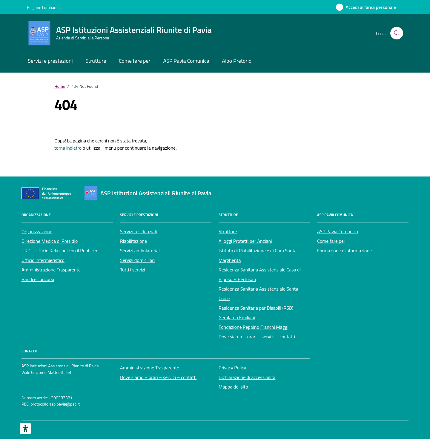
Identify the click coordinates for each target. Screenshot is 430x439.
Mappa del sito (233, 386)
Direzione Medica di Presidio (50, 241)
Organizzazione (37, 231)
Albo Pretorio (236, 61)
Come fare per (134, 61)
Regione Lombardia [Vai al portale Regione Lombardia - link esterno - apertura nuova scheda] (44, 7)
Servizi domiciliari (137, 260)
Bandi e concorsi (38, 279)
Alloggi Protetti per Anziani (245, 241)
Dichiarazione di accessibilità (247, 377)
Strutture (95, 61)
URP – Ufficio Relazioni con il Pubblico (59, 250)
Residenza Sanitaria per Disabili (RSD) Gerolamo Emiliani (256, 312)
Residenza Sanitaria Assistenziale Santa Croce (258, 293)
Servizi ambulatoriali (140, 250)
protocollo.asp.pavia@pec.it (55, 404)
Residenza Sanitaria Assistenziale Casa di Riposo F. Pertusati (260, 274)
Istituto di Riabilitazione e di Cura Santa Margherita (258, 255)
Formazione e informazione (344, 250)
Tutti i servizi (132, 269)
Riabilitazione (133, 241)
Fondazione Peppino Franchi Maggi (253, 327)
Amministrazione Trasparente (51, 269)
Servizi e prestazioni (50, 61)
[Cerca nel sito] (396, 33)
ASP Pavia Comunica (186, 61)
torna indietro (68, 147)
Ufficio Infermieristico (43, 260)
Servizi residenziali (138, 231)
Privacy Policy (232, 367)
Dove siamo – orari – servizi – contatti (257, 336)
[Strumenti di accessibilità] (25, 428)
